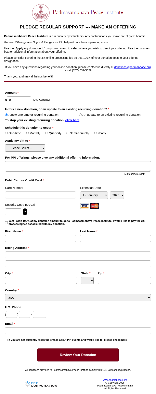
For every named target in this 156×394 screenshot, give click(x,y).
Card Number (14, 187)
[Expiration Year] (117, 195)
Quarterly (53, 133)
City (9, 273)
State (86, 273)
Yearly (100, 133)
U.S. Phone (13, 307)
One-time (13, 133)
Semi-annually (77, 133)
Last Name (89, 231)
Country (11, 290)
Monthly (33, 133)
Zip (101, 273)
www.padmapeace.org (115, 380)
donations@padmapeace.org (132, 67)
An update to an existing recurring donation (110, 114)
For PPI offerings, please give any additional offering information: (52, 157)
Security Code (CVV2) (20, 204)
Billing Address (17, 247)
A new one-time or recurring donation (31, 114)
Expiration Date (90, 187)
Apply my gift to (17, 140)
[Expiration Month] (94, 195)
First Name (14, 231)
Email (10, 323)
